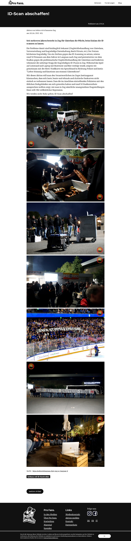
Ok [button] (104, 536)
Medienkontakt (73, 514)
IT (97, 521)
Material (48, 525)
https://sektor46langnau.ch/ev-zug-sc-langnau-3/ (50, 471)
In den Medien (50, 514)
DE (88, 521)
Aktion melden (72, 518)
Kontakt (69, 521)
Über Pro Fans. (50, 518)
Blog (120, 3)
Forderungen (110, 3)
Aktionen (97, 3)
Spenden (48, 528)
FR (93, 521)
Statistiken (49, 521)
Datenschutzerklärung (51, 538)
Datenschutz (71, 525)
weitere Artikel (35, 491)
